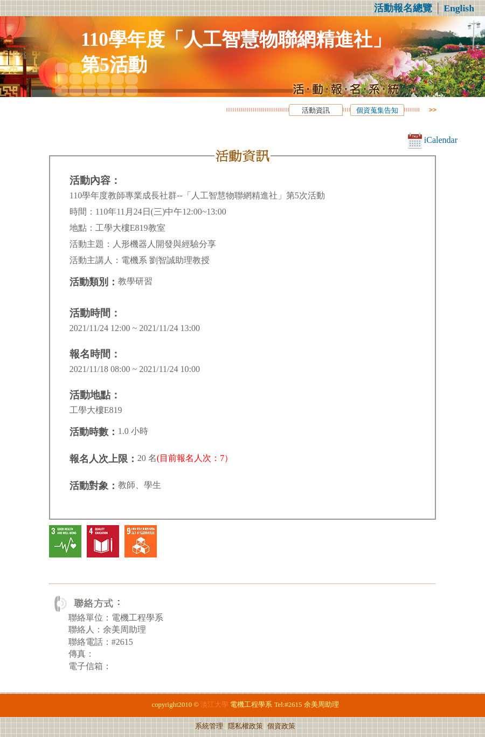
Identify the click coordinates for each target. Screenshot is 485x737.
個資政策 (281, 726)
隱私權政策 (245, 726)
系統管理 (209, 726)
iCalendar (433, 139)
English (459, 8)
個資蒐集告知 (377, 110)
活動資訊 (316, 110)
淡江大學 (214, 704)
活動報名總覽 (403, 8)
